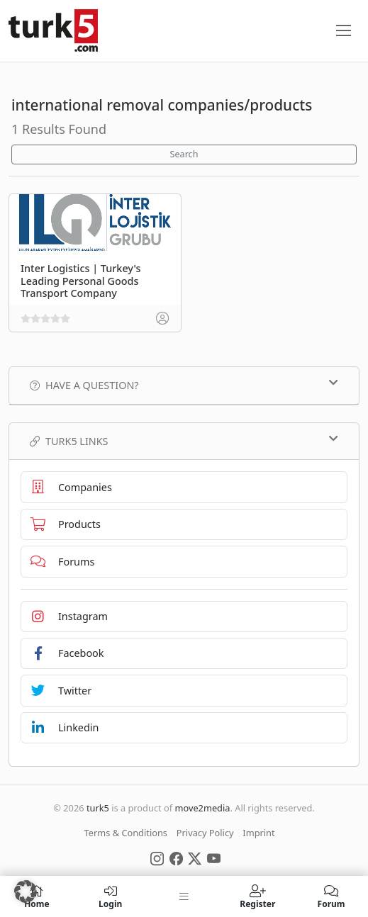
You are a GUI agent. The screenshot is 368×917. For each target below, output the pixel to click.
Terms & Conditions (125, 832)
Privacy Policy (205, 832)
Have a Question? (184, 385)
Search (184, 154)
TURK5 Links (184, 441)
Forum (331, 896)
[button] (25, 891)
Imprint (258, 832)
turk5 (98, 807)
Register (257, 896)
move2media (202, 807)
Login (110, 896)
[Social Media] (157, 857)
